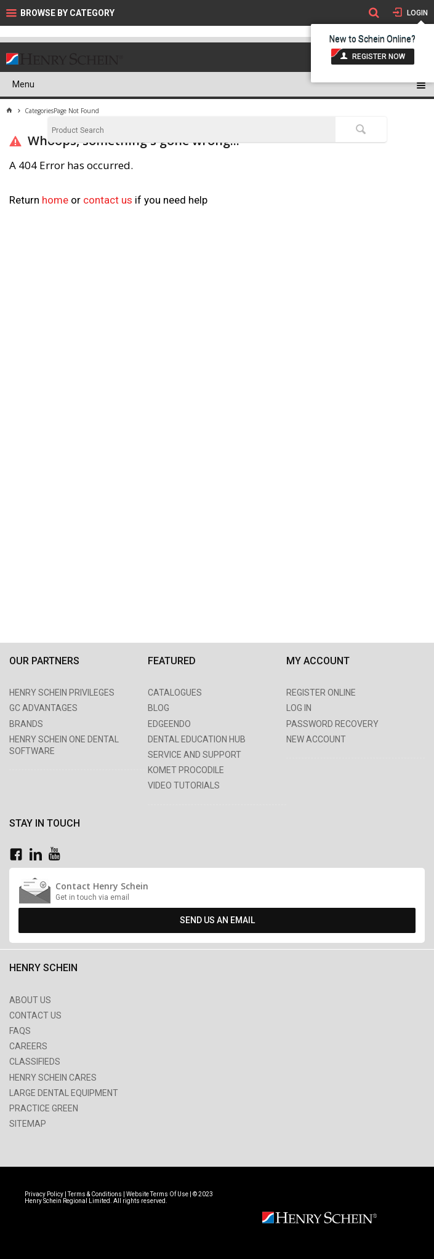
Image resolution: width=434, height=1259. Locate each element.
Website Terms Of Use (157, 1194)
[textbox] (192, 130)
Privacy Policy (45, 1194)
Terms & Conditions (95, 1194)
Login (416, 13)
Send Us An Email (217, 920)
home (55, 200)
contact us (109, 200)
